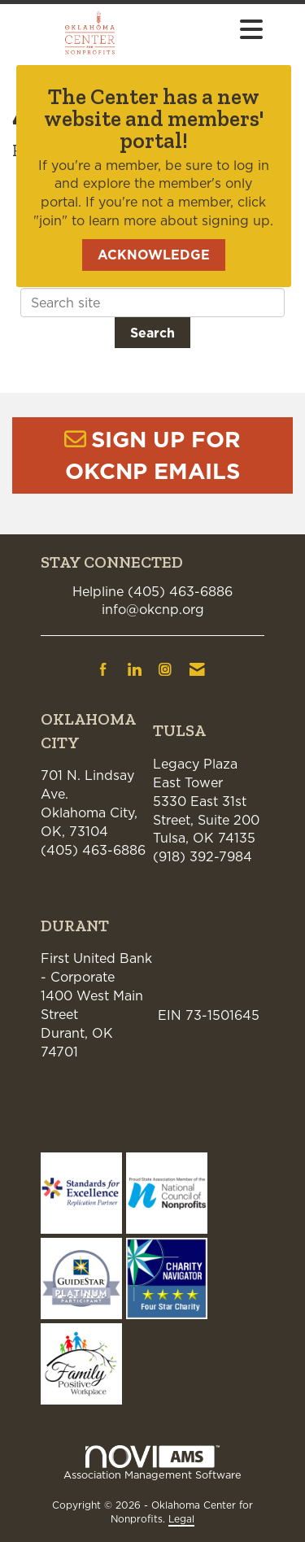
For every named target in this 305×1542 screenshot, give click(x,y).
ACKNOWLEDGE (154, 255)
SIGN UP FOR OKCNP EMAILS (153, 455)
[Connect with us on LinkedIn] (134, 669)
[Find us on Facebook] (103, 669)
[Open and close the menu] (218, 30)
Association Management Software (152, 1463)
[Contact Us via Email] (197, 669)
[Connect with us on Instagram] (165, 669)
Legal (181, 1519)
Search (152, 333)
